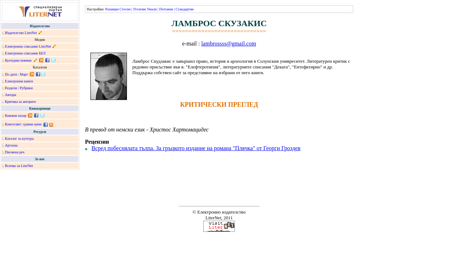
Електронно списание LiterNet (28, 46)
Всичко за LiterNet (19, 166)
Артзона (11, 145)
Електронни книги (19, 81)
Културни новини (18, 60)
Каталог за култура (19, 138)
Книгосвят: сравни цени (23, 124)
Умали (152, 9)
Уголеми (139, 9)
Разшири (111, 9)
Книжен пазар (16, 116)
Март (24, 74)
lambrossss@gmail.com (228, 43)
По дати (11, 74)
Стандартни (185, 9)
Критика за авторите (20, 102)
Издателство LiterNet (21, 33)
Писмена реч (14, 152)
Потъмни (166, 9)
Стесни (125, 9)
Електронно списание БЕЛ (25, 53)
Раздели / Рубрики (19, 88)
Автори (10, 95)
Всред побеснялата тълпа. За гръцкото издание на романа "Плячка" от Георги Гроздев (196, 148)
